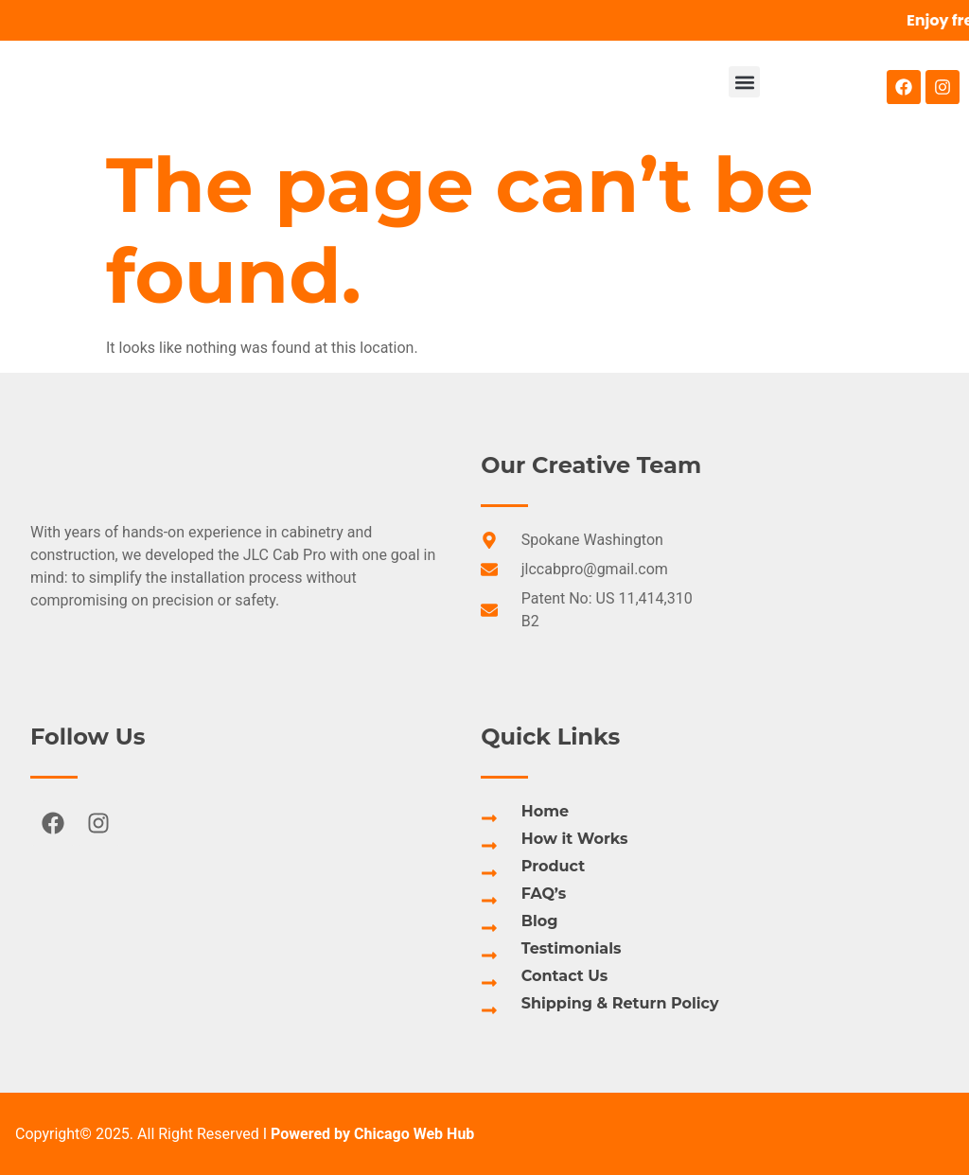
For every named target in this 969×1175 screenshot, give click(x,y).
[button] (744, 81)
